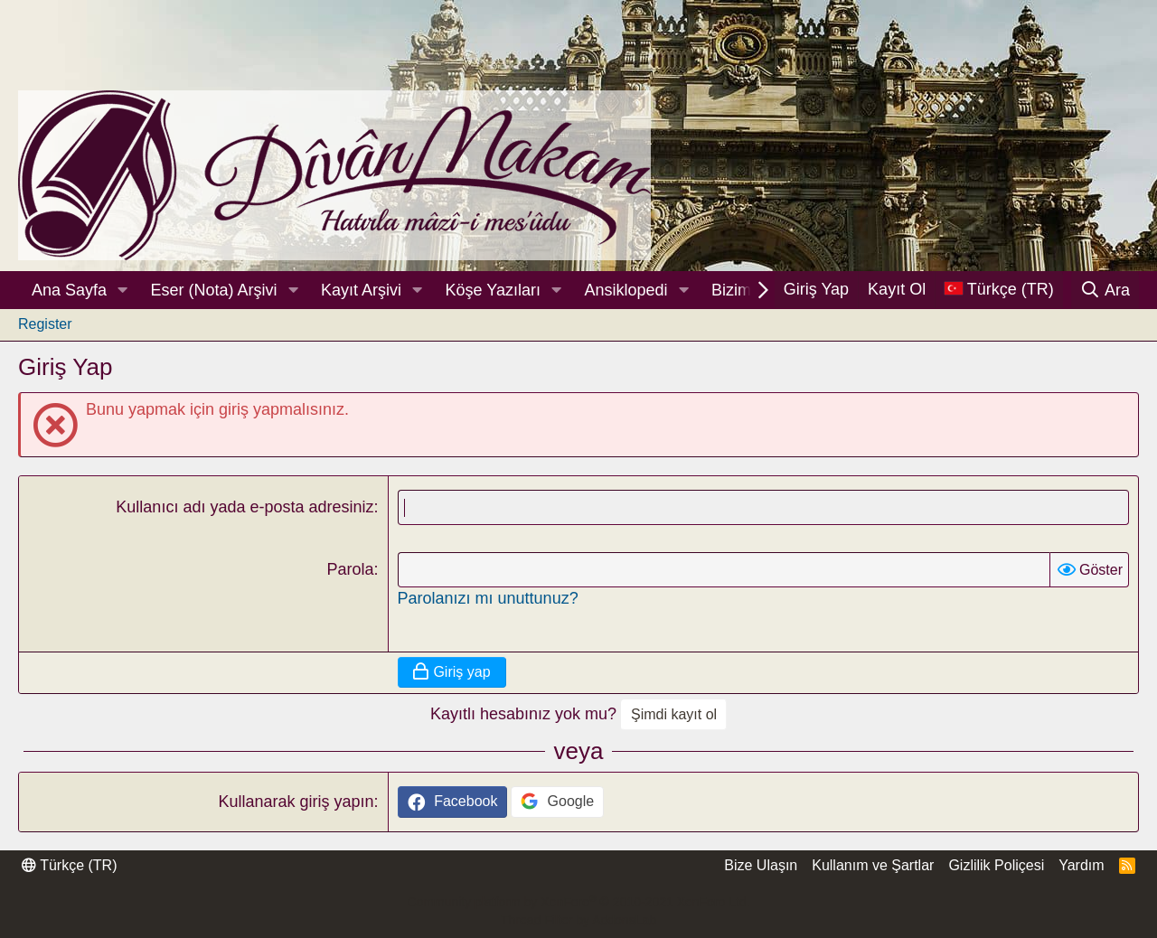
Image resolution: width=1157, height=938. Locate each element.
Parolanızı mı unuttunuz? (488, 598)
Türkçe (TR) (69, 865)
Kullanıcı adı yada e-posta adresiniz (244, 507)
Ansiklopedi (625, 290)
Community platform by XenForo (578, 902)
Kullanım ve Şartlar (873, 865)
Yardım (1081, 865)
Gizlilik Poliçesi (996, 865)
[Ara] (1105, 290)
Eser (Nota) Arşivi (214, 290)
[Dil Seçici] (999, 289)
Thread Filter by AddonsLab (578, 920)
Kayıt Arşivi (361, 290)
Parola (349, 569)
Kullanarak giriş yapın (295, 802)
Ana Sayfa (69, 290)
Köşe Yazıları (493, 290)
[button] (122, 290)
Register (45, 324)
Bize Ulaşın (760, 865)
